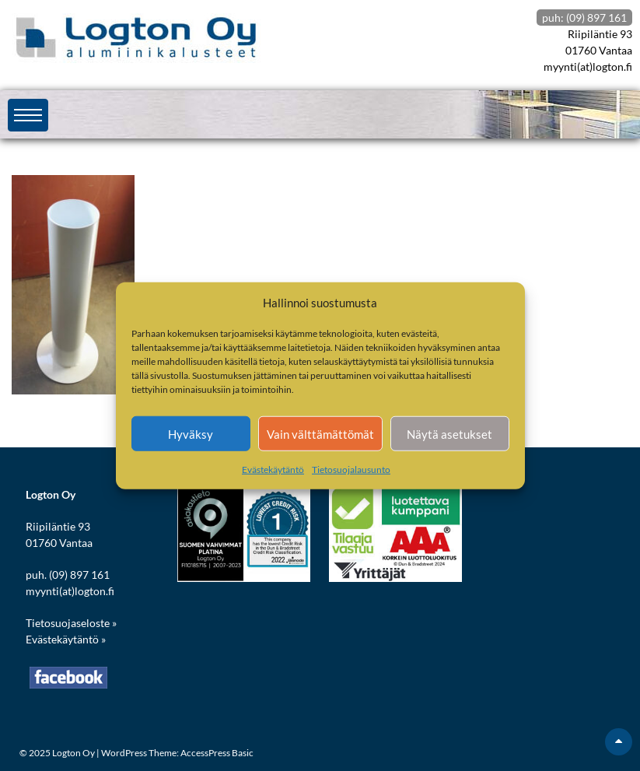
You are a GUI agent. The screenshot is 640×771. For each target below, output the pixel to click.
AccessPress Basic (217, 753)
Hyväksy (190, 433)
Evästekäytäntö (273, 469)
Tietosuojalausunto (351, 469)
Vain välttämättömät (320, 433)
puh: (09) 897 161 (584, 17)
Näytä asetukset (449, 433)
